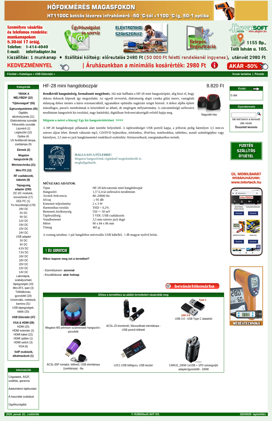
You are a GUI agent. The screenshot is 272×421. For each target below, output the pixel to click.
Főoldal (12, 74)
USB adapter (23, 236)
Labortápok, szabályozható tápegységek (22, 280)
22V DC (23, 268)
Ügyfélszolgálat (18, 404)
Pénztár (259, 74)
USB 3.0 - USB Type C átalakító (193, 318)
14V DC (23, 272)
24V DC (23, 232)
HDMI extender (21, 330)
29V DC (23, 209)
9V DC (23, 216)
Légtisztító (20, 132)
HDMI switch (21, 342)
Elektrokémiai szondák (23, 120)
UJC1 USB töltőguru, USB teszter (133, 365)
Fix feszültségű (20, 205)
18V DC (23, 260)
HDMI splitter (21, 338)
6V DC (23, 244)
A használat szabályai (21, 396)
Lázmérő (21, 128)
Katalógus (25, 74)
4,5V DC (23, 248)
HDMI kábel (20, 334)
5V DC (23, 213)
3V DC (23, 240)
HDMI (20, 326)
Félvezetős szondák (23, 124)
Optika (21, 136)
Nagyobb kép (209, 113)
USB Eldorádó (44, 74)
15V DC (23, 228)
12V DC (23, 220)
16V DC (23, 256)
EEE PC (21, 201)
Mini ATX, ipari (21, 288)
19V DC (23, 224)
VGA (21, 346)
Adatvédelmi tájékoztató (23, 388)
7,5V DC (23, 252)
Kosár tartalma (242, 74)
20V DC (23, 264)
